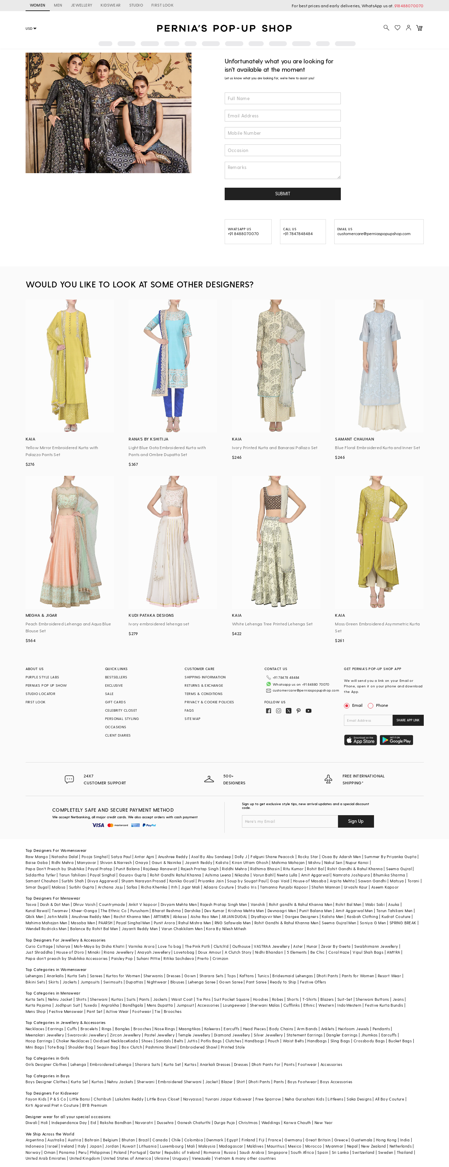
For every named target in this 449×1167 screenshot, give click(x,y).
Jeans (398, 999)
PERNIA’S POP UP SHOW (46, 685)
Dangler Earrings (341, 1035)
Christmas (248, 1122)
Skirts (53, 982)
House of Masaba (309, 881)
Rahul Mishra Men (194, 922)
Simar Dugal (37, 887)
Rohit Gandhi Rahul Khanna (176, 875)
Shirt (240, 1081)
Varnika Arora (141, 946)
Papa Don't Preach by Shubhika (55, 868)
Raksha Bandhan (116, 1122)
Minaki (94, 952)
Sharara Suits (147, 1064)
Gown (190, 975)
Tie (157, 1011)
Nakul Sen (333, 862)
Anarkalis (55, 975)
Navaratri (144, 1122)
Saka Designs (359, 1099)
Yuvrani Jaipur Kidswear (228, 1099)
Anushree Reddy (173, 856)
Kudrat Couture (396, 916)
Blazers (327, 999)
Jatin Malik (57, 916)
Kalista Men (332, 916)
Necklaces (35, 1028)
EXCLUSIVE (114, 685)
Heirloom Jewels (353, 1028)
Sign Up (356, 820)
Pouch (273, 1041)
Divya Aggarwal (102, 881)
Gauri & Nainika (166, 862)
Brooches (172, 1011)
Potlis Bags (211, 1041)
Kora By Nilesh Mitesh (226, 928)
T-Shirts (309, 999)
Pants (144, 999)
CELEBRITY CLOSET (121, 710)
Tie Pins (203, 999)
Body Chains (281, 1028)
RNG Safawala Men (233, 922)
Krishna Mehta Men (246, 910)
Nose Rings (165, 1028)
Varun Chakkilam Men (182, 928)
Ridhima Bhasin (265, 868)
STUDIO (136, 5)
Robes (277, 999)
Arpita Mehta (342, 881)
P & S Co (58, 1099)
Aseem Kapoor (385, 887)
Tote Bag (55, 1047)
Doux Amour (209, 952)
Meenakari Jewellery (45, 1035)
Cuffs (72, 1028)
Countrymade (112, 904)
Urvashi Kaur (356, 887)
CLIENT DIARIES (118, 735)
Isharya (63, 946)
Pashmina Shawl (161, 1047)
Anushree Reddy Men (91, 916)
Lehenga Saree (202, 982)
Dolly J (241, 856)
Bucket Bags (400, 1041)
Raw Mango (37, 856)
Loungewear (234, 1005)
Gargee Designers (301, 916)
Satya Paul (121, 856)
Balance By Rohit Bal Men (94, 928)
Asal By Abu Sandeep (211, 856)
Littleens (335, 1099)
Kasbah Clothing (362, 916)
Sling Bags (340, 1041)
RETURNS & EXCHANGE (204, 685)
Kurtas (117, 999)
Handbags (254, 1041)
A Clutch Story (238, 952)
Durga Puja (224, 1122)
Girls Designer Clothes (46, 1064)
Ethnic (309, 1005)
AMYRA (393, 952)
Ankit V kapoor (143, 904)
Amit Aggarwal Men (354, 910)
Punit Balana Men (315, 910)
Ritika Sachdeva (178, 958)
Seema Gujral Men (339, 922)
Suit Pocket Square (231, 999)
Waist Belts (293, 1041)
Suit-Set (344, 999)
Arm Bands (307, 1028)
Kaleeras (212, 1028)
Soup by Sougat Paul (246, 881)
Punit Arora (164, 922)
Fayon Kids (36, 1099)
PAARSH (105, 922)
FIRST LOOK (162, 5)
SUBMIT (282, 193)
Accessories (208, 1005)
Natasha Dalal (65, 856)
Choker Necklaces (72, 1041)
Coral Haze (338, 952)
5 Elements (297, 952)
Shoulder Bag (80, 1047)
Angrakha (110, 1005)
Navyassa (192, 1099)
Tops (231, 975)
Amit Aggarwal (315, 875)
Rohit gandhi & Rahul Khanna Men (300, 904)
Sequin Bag (107, 1047)
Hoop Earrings (39, 1041)
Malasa (58, 887)
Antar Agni (144, 856)
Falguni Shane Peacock (272, 856)
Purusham (139, 910)
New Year (324, 1122)
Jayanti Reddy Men (140, 928)
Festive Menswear (66, 1011)
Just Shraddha (39, 952)
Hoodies (261, 999)
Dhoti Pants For (266, 1064)
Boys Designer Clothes (46, 1081)
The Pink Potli (197, 946)
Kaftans (247, 975)
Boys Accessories (336, 1081)
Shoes (146, 1041)
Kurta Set (172, 1064)
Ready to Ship (283, 982)
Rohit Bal (315, 868)
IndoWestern (349, 1005)
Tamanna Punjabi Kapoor (284, 887)
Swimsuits (113, 982)
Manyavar (86, 862)
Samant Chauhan (42, 881)
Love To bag (169, 946)
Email (354, 705)
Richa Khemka (154, 887)
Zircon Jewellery (125, 1035)
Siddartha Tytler (41, 875)
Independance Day (69, 1122)
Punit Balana (128, 868)
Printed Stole (233, 1047)
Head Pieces (254, 1028)
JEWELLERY (82, 5)
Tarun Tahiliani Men (394, 910)
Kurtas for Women (123, 975)
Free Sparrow (268, 1099)
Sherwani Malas (265, 1005)
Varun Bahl (263, 875)
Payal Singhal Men (133, 922)
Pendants (381, 1028)
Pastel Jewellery (159, 1035)
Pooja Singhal (94, 856)
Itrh (174, 887)
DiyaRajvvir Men (266, 916)
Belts (178, 1041)
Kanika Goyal (182, 881)
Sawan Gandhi (372, 881)
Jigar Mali (190, 887)
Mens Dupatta (160, 1005)
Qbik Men (35, 916)
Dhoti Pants (327, 975)
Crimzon (220, 958)
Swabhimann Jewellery (376, 946)
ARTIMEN (161, 916)
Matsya (397, 881)
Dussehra (165, 1122)
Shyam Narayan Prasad (143, 881)
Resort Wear (389, 975)
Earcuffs (231, 1028)
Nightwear (157, 982)
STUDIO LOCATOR (41, 694)
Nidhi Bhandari (269, 952)
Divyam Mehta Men (179, 904)
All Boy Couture (389, 1099)
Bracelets (89, 1028)
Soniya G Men (373, 922)
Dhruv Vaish (84, 904)
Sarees (96, 975)
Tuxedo (90, 1005)
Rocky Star (308, 856)
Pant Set (94, 1011)
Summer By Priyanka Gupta (390, 856)
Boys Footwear (302, 1081)
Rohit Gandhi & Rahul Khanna (355, 868)
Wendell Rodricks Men (46, 928)
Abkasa (180, 916)
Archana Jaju (110, 887)
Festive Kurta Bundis (384, 1005)
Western (326, 1005)
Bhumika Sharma (389, 875)
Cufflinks (291, 1005)
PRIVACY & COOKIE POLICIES (209, 702)
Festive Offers (313, 982)
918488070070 (408, 5)
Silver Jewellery (268, 1035)
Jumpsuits (90, 982)
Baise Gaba (37, 862)
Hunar (312, 946)
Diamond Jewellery (232, 1035)
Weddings (270, 1122)
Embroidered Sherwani (180, 1081)
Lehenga (78, 1064)
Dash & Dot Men (55, 904)
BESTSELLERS (116, 677)
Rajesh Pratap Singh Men (223, 904)
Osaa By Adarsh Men (341, 856)
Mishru (314, 862)
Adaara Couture (219, 887)
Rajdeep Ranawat (160, 868)
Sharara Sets (211, 975)
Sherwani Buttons (372, 999)
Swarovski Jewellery (86, 1035)
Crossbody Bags (369, 1041)
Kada (133, 1041)
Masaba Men (83, 922)
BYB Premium (94, 1105)
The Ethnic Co (114, 910)
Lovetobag (184, 952)
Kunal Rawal (37, 910)
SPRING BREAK (403, 922)
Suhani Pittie (148, 958)
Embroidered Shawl (198, 1047)
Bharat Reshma (166, 910)
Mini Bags (35, 1047)
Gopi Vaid (280, 881)
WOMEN (38, 5)
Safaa (132, 887)
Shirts (81, 999)
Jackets (70, 982)
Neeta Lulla (287, 875)
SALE (109, 694)
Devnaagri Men (282, 910)
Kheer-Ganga (84, 910)
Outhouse (241, 946)
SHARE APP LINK (408, 720)
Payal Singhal (102, 875)
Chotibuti (103, 1099)
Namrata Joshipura (351, 875)
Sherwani (98, 999)
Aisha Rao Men (204, 916)
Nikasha (242, 875)
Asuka (393, 904)
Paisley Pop (122, 958)
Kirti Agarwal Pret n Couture (52, 1105)
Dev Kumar (214, 910)
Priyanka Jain (211, 881)
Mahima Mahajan (288, 862)
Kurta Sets (76, 975)
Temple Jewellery (194, 1035)
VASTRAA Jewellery (272, 946)
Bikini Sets (35, 982)
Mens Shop (36, 1011)
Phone (381, 705)
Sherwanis (153, 975)
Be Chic (317, 952)
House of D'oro (70, 952)
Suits (131, 999)
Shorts (293, 999)
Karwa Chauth (297, 1122)
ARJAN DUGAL (234, 916)
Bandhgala (133, 1005)
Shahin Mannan (325, 887)
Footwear (141, 1011)
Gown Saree (231, 982)
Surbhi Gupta (81, 887)
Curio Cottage (39, 946)
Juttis (192, 1041)
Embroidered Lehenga (111, 1064)
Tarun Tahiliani (72, 875)
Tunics (263, 975)
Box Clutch (132, 1047)
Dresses (174, 975)
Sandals (163, 1041)
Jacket (211, 1081)
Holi (44, 1122)
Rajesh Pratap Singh (200, 868)
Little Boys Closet (163, 1099)
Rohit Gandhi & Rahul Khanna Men (286, 922)
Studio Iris (246, 887)
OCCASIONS (116, 727)
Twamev (60, 910)
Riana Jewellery (118, 952)
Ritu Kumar (293, 868)
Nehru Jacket (60, 999)
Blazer (227, 1081)
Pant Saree (256, 982)
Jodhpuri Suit (67, 1005)
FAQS (189, 710)
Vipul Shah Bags (368, 952)
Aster (298, 946)
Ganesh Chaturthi (194, 1122)
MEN (58, 5)
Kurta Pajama (39, 1005)
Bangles (122, 1028)
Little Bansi (79, 1099)
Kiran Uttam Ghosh (250, 862)
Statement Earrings (305, 1035)
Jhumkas (369, 1035)
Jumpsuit (185, 1005)
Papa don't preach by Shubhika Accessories (67, 958)
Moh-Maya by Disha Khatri (99, 946)
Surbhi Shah (73, 881)
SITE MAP (192, 718)
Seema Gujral (399, 868)
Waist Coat (182, 999)
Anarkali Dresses (215, 1064)
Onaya (141, 862)
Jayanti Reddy (198, 862)
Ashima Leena (218, 875)
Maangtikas (190, 1028)
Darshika (193, 910)
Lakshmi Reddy (129, 1099)
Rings (107, 1028)
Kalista (222, 862)
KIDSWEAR (111, 5)
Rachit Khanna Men (132, 916)
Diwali (31, 1122)
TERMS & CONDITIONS (204, 694)
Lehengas (34, 975)
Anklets (328, 1028)
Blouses (177, 982)
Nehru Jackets (120, 1081)
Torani (413, 881)
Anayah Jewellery (153, 952)
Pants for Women (358, 975)
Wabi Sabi (375, 904)
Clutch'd (221, 946)
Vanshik (258, 904)
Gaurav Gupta (133, 875)
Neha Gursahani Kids (305, 1099)
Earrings (55, 1028)
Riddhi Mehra (234, 868)
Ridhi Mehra (63, 862)
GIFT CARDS (115, 702)
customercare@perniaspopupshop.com (306, 690)
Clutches (233, 1041)
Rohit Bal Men (348, 904)
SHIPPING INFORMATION (205, 677)
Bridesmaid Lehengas (292, 975)
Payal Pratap (100, 868)
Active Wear (117, 1011)
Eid (93, 1122)
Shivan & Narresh (116, 862)
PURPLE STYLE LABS (42, 677)
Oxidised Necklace (110, 1041)
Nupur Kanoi (357, 862)
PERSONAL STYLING (122, 718)
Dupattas (134, 982)
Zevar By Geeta (336, 946)
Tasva (31, 904)
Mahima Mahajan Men (46, 922)
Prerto (203, 958)
